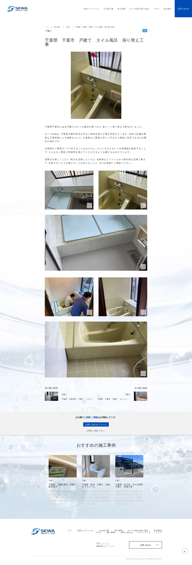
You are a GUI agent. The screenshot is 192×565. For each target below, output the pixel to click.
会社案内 (158, 530)
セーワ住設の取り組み (138, 530)
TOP (69, 530)
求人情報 (118, 530)
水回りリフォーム (85, 530)
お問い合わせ (127, 532)
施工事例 (57, 27)
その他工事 (104, 530)
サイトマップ (144, 532)
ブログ (98, 532)
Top (47, 27)
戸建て (68, 27)
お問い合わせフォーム (96, 424)
